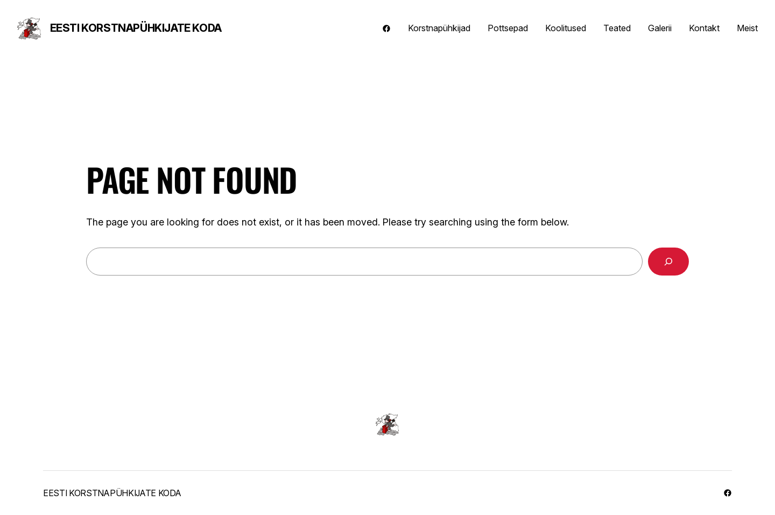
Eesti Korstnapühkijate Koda (136, 28)
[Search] (668, 262)
